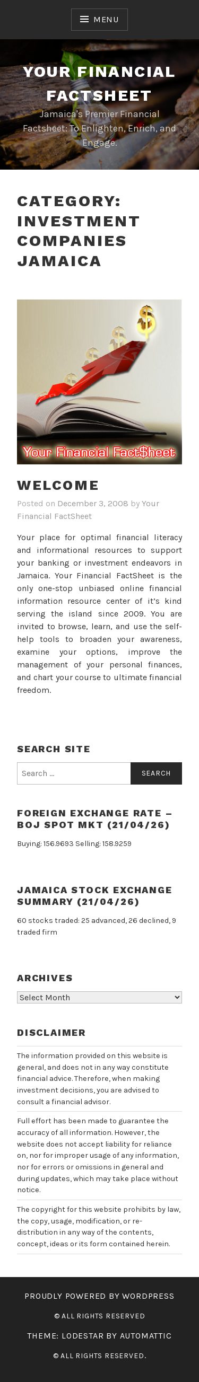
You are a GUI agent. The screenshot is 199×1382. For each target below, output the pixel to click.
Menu (106, 19)
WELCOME (58, 485)
